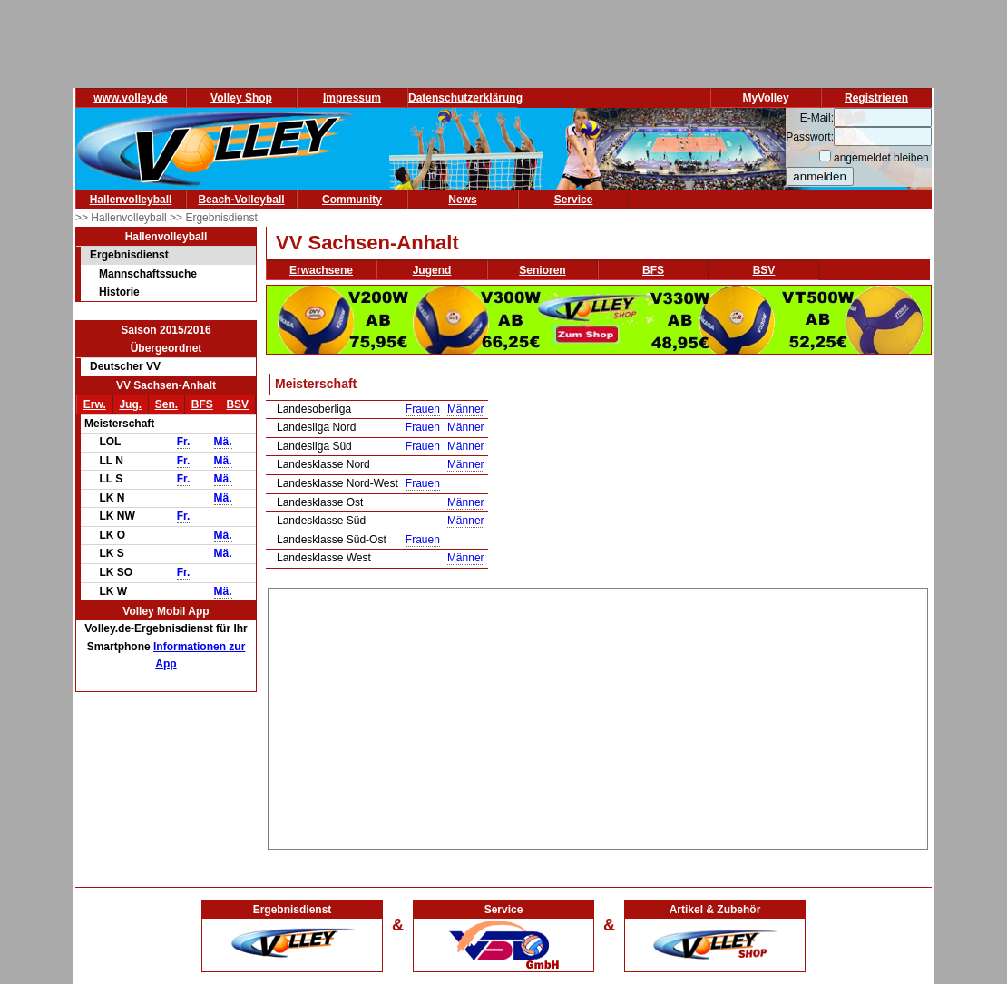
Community (352, 199)
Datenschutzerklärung (465, 98)
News (462, 199)
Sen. (166, 404)
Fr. (184, 441)
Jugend (432, 270)
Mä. (223, 441)
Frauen (423, 409)
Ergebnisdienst (129, 254)
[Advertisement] (598, 716)
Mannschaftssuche (148, 274)
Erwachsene (321, 270)
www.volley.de (130, 98)
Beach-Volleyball (241, 199)
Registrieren (876, 98)
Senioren (542, 270)
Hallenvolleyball (131, 199)
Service (573, 199)
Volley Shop (241, 98)
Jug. (130, 404)
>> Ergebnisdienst (214, 217)
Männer (465, 409)
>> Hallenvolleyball (122, 217)
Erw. (94, 404)
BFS (202, 404)
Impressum (352, 98)
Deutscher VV (125, 366)
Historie (119, 292)
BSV (237, 404)
